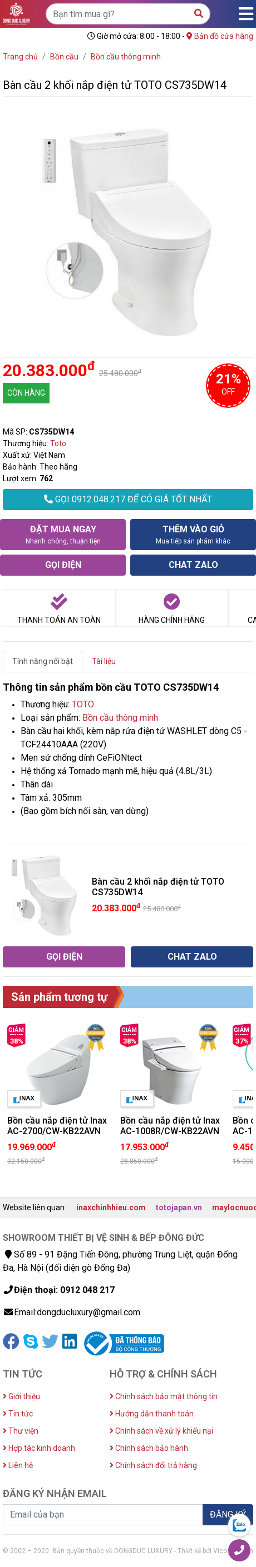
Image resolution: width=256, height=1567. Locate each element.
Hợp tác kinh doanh (39, 1448)
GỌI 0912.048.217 (128, 499)
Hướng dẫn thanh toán (152, 1413)
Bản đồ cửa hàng (219, 36)
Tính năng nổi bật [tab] (42, 661)
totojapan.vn (179, 1207)
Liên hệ (18, 1465)
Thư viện (20, 1430)
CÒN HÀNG (26, 392)
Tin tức (18, 1413)
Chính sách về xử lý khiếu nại (161, 1430)
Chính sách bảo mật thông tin (164, 1396)
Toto (58, 443)
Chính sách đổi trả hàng (153, 1465)
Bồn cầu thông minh (120, 717)
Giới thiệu (21, 1396)
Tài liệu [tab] (104, 661)
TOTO (83, 704)
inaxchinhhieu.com (111, 1207)
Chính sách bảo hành (149, 1448)
